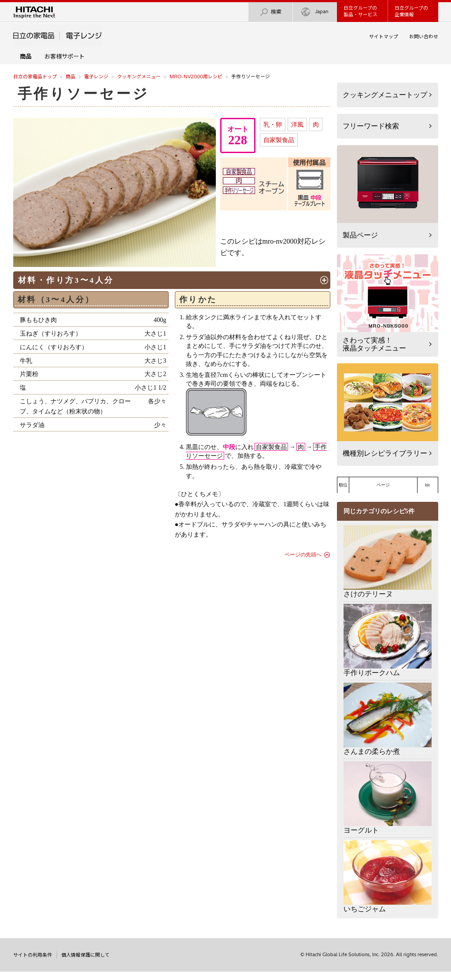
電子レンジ (96, 76)
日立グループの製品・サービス (360, 11)
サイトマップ (383, 36)
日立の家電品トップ (35, 76)
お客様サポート (64, 56)
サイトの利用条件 (32, 955)
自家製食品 (278, 139)
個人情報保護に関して (85, 955)
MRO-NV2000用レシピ (196, 76)
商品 (70, 76)
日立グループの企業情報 (411, 11)
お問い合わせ (423, 36)
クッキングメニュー (139, 76)
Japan (315, 12)
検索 (270, 12)
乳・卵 (272, 124)
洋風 (297, 124)
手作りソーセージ (83, 94)
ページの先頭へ (303, 555)
